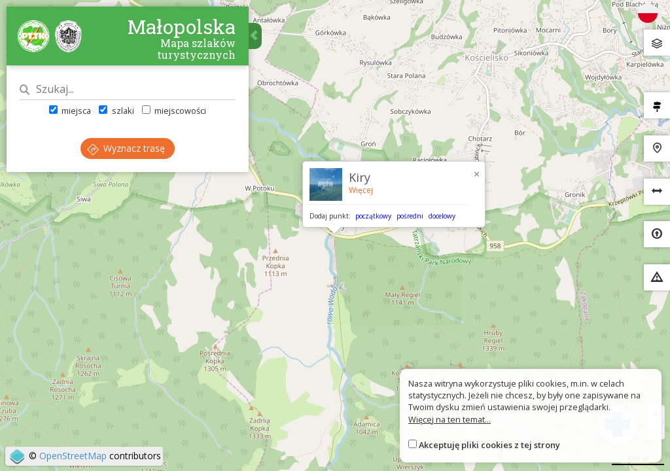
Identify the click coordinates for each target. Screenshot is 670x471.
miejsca (70, 110)
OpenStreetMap (73, 455)
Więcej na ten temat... (449, 419)
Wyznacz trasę (126, 148)
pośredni (410, 215)
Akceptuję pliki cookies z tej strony (489, 445)
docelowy (442, 215)
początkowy (373, 215)
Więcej (361, 190)
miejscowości (174, 110)
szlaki (116, 110)
